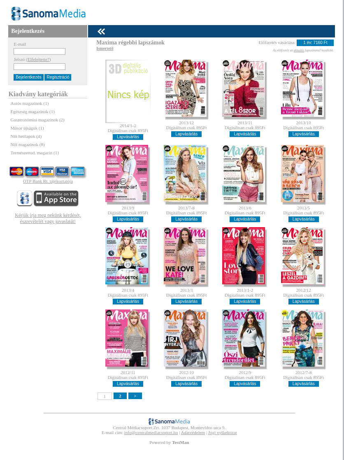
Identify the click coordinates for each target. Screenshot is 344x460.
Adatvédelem (193, 432)
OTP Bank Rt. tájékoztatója (48, 181)
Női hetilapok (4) (26, 136)
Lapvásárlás (128, 137)
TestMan (180, 442)
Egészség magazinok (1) (32, 111)
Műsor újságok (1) (27, 127)
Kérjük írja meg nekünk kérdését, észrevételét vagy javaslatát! (48, 218)
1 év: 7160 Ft (315, 42)
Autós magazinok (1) (29, 103)
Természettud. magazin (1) (34, 152)
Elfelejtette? (38, 59)
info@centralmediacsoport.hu (151, 432)
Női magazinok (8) (27, 144)
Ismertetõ (104, 48)
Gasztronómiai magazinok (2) (37, 119)
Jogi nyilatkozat (222, 432)
